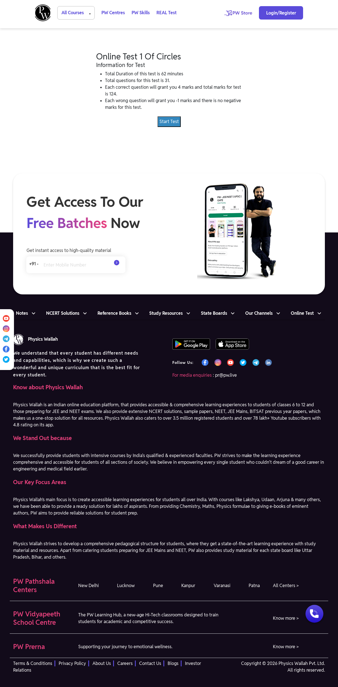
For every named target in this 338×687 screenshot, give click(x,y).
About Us (101, 663)
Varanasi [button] (222, 585)
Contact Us (150, 663)
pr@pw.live (226, 375)
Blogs (173, 663)
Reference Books (114, 313)
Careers (125, 663)
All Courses (77, 12)
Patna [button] (254, 585)
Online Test (302, 313)
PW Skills (141, 13)
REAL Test (166, 13)
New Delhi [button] (88, 585)
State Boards (214, 313)
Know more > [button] (286, 618)
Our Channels (259, 313)
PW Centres (113, 13)
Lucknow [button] (126, 585)
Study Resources (166, 313)
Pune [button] (158, 585)
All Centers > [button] (286, 585)
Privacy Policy (72, 663)
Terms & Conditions (32, 663)
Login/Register (281, 13)
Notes (22, 313)
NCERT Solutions (62, 313)
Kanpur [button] (188, 585)
